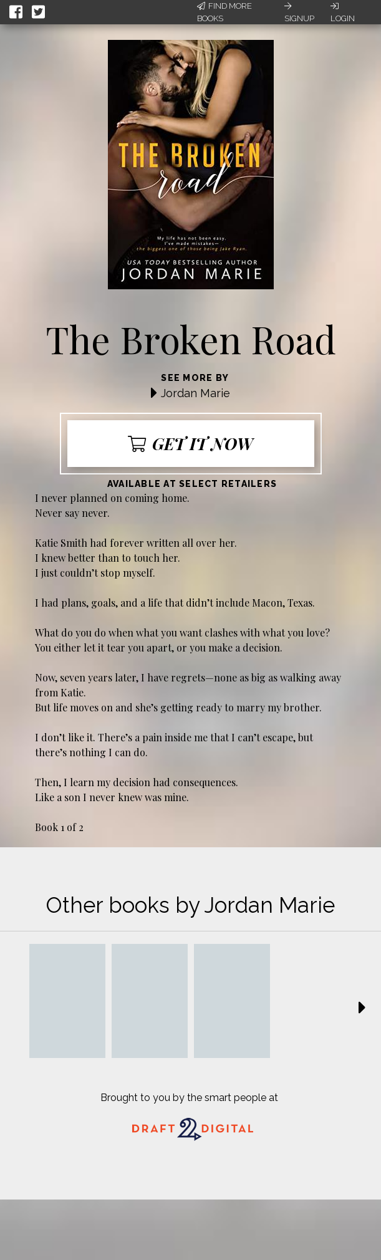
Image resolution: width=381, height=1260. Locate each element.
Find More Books (224, 12)
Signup (299, 12)
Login (342, 12)
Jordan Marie (195, 393)
